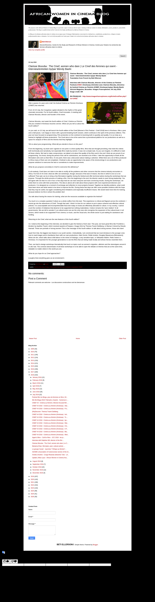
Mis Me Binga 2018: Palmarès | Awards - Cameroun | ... (50, 400)
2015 (32, 366)
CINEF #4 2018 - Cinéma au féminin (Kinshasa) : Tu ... (50, 417)
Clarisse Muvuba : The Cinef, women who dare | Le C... (50, 443)
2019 (32, 476)
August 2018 (37, 461)
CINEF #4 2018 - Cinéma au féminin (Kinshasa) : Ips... (50, 420)
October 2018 (37, 467)
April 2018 (36, 386)
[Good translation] (6, 561)
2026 (32, 496)
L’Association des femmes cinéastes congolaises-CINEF (65, 267)
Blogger (95, 545)
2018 (32, 375)
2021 (32, 482)
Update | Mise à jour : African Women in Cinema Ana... (50, 458)
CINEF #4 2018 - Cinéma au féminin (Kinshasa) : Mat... (50, 423)
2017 (32, 372)
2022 (32, 485)
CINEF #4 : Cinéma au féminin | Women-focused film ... (50, 403)
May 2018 (36, 389)
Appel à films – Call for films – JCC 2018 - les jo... (48, 437)
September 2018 (38, 464)
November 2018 (38, 470)
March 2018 (37, 383)
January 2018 (37, 377)
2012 (32, 357)
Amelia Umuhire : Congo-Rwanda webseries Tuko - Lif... (50, 455)
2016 (32, 369)
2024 (32, 491)
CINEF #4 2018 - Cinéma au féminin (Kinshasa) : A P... (50, 429)
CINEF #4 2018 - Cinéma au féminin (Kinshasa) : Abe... (50, 406)
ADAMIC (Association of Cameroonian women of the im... (51, 452)
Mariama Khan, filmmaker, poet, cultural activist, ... (48, 446)
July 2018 (36, 394)
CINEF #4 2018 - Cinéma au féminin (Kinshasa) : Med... (50, 435)
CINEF (79, 85)
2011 (32, 355)
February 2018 (37, 380)
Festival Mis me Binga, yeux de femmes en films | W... (49, 397)
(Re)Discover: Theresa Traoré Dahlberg (45, 411)
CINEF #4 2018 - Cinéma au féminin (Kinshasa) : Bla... (50, 432)
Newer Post (33, 338)
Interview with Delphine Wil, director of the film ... (48, 440)
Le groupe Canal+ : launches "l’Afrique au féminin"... (49, 449)
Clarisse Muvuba (39, 267)
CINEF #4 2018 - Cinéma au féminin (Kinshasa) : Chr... (50, 426)
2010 (32, 352)
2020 (32, 479)
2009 (32, 349)
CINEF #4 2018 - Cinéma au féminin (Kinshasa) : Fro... (50, 409)
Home (78, 338)
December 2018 (38, 473)
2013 (32, 360)
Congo (47, 267)
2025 (32, 494)
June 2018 (36, 392)
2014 (32, 363)
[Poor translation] (14, 561)
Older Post (122, 338)
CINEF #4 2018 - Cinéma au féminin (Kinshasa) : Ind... (50, 414)
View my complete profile (36, 50)
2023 (32, 488)
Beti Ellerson (46, 42)
